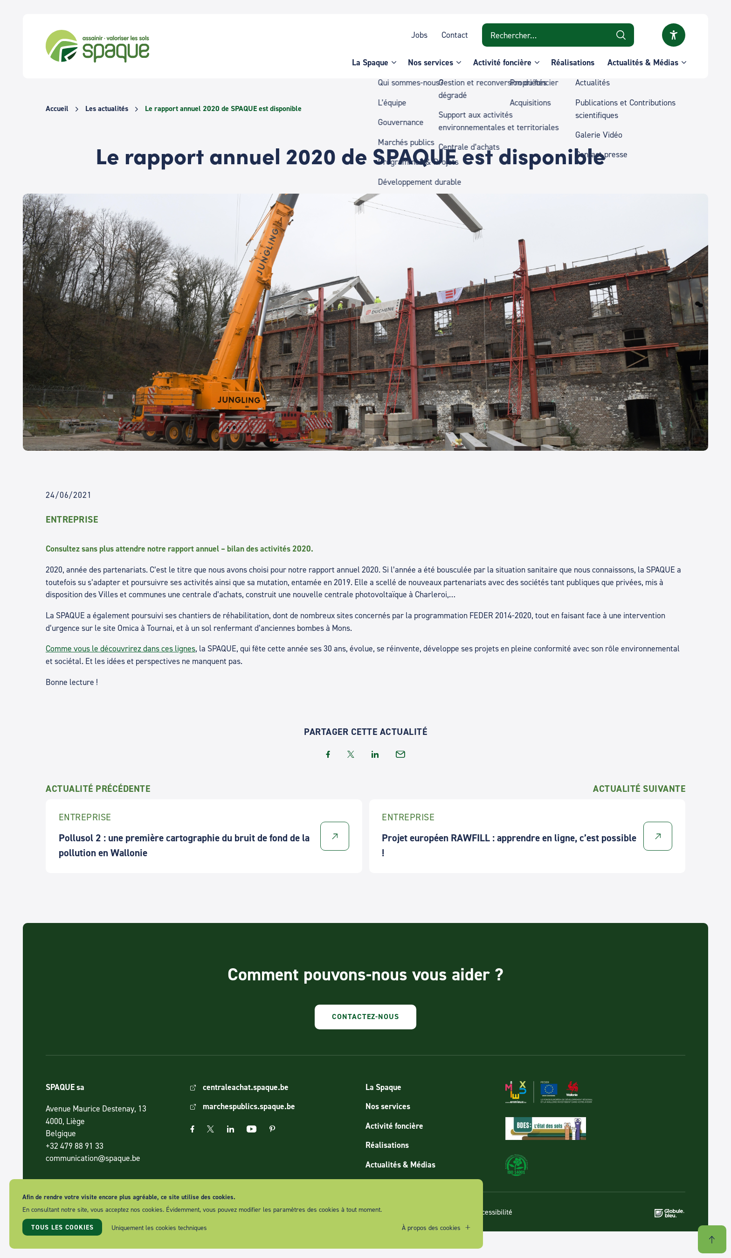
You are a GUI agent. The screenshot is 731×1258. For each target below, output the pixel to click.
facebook (328, 754)
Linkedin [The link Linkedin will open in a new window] (230, 1128)
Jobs (419, 35)
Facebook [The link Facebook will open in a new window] (192, 1128)
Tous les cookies (62, 1227)
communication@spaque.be (93, 1158)
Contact (454, 35)
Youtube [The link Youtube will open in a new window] (251, 1128)
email (400, 754)
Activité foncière (502, 62)
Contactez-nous (365, 1016)
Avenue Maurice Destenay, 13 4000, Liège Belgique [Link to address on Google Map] (96, 1121)
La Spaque (370, 62)
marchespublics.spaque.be (249, 1106)
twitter (350, 754)
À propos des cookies (431, 1227)
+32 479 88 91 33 (74, 1146)
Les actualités (106, 108)
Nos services (430, 62)
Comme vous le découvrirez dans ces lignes (120, 648)
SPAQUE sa (97, 46)
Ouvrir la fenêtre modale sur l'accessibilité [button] (673, 35)
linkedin (375, 754)
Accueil (57, 108)
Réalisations (572, 62)
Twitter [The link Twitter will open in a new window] (210, 1128)
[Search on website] (558, 35)
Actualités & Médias (642, 62)
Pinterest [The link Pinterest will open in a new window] (272, 1128)
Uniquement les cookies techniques (159, 1227)
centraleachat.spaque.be (246, 1087)
